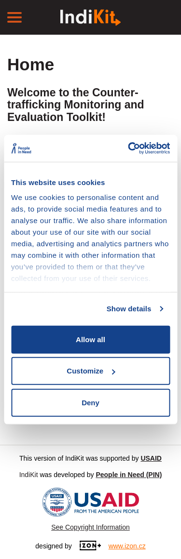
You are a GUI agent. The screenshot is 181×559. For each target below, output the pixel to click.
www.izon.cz (127, 546)
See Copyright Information (90, 527)
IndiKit (28, 475)
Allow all (90, 339)
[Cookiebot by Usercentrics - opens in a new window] (129, 148)
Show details (129, 309)
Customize (91, 371)
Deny (90, 402)
